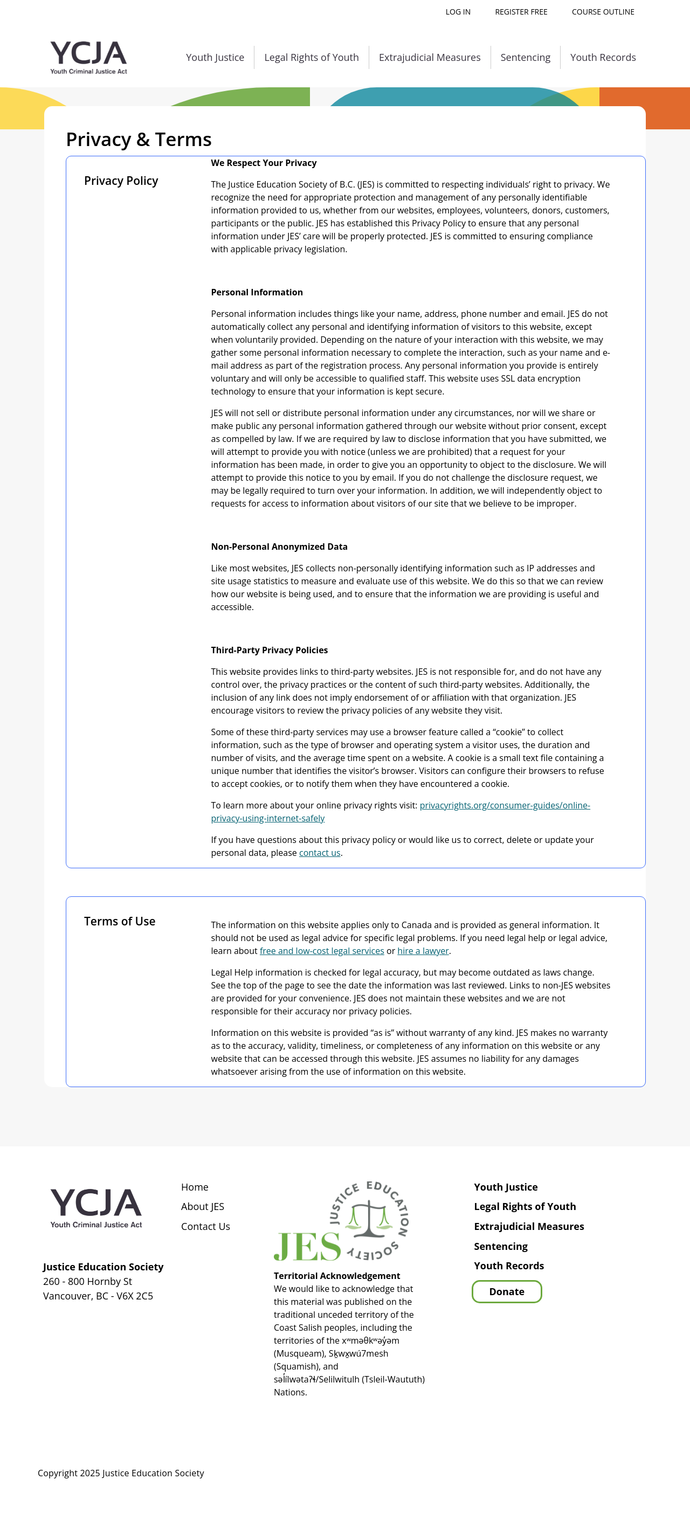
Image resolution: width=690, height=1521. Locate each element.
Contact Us (205, 1227)
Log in (458, 11)
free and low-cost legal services (322, 951)
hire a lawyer (422, 951)
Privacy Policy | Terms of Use (585, 1473)
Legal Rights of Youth (311, 57)
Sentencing (526, 57)
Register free (521, 11)
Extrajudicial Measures (430, 57)
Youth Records (603, 57)
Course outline (603, 11)
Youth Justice (215, 57)
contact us (320, 853)
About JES (202, 1207)
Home (195, 1187)
